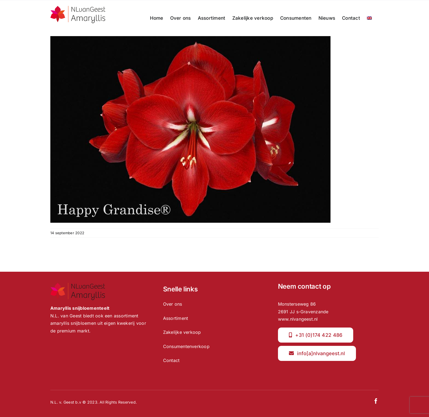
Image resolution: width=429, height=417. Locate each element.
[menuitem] (369, 18)
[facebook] (376, 401)
